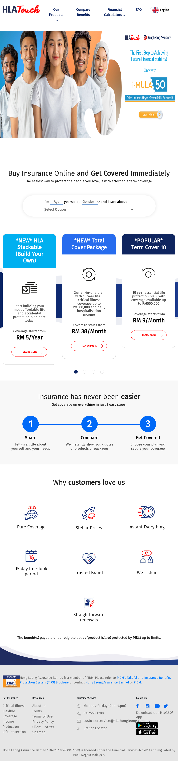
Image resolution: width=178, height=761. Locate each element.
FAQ (139, 10)
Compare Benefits (83, 12)
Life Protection (15, 732)
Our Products (56, 15)
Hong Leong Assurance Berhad (107, 683)
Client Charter (43, 727)
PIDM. (138, 683)
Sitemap (39, 732)
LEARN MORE (33, 352)
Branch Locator (95, 728)
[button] (75, 372)
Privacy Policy (43, 721)
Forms (37, 711)
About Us (39, 706)
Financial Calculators (114, 12)
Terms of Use (42, 716)
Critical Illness (14, 706)
